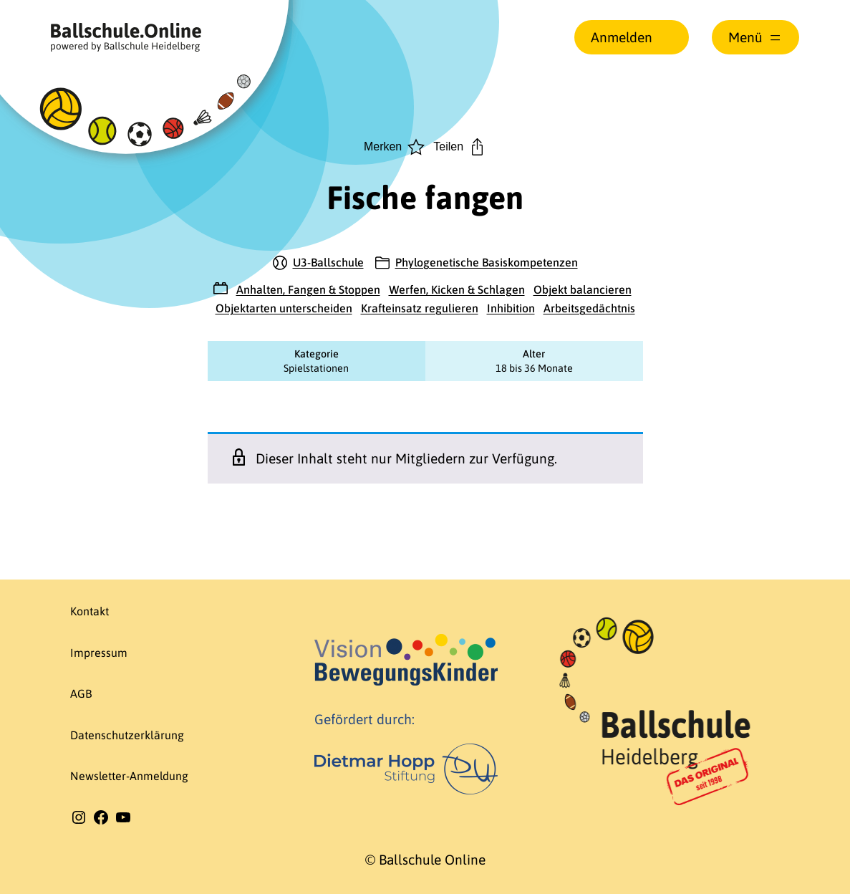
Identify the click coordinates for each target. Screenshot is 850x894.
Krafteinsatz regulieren (419, 308)
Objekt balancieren (582, 289)
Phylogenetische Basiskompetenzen (486, 262)
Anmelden (621, 37)
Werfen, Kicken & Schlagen (457, 289)
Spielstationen (316, 368)
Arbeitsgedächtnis (589, 308)
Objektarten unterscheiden (284, 308)
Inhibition (511, 308)
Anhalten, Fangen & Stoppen (308, 289)
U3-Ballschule (328, 262)
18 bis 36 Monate (534, 368)
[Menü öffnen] (755, 37)
